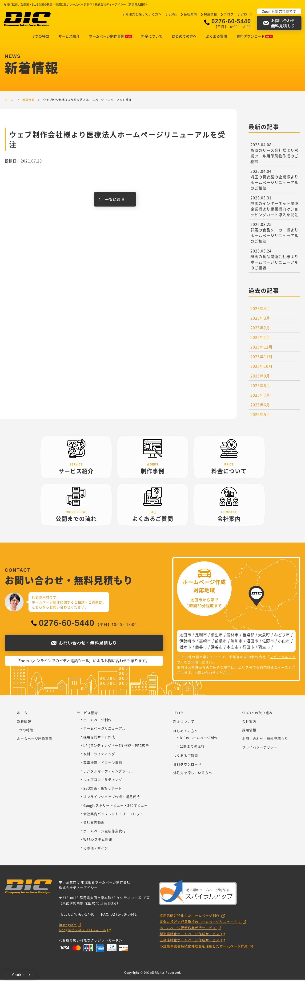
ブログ (229, 14)
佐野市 (268, 642)
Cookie (18, 974)
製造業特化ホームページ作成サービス (190, 935)
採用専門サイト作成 (99, 738)
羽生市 (264, 648)
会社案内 (190, 14)
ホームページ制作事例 (110, 37)
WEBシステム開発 (97, 840)
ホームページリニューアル (104, 729)
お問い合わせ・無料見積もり (265, 740)
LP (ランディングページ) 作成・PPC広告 (116, 746)
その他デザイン (95, 849)
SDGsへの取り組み (257, 714)
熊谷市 (201, 648)
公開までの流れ (192, 747)
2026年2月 (260, 329)
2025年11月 (261, 358)
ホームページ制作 (97, 721)
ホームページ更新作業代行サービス (188, 929)
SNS (244, 14)
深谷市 (217, 648)
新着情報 (24, 722)
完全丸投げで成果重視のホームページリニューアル (201, 923)
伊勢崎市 (187, 642)
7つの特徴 (41, 37)
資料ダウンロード (255, 37)
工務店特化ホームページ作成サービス (190, 941)
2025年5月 (260, 415)
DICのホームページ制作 (199, 739)
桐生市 (217, 636)
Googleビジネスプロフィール (82, 931)
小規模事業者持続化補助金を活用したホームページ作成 (204, 947)
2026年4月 (260, 310)
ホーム (22, 714)
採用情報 (210, 14)
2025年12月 (261, 348)
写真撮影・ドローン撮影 (102, 764)
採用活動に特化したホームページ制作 (190, 917)
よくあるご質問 (185, 756)
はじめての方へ (184, 37)
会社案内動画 (93, 823)
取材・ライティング (99, 755)
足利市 (201, 636)
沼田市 (252, 642)
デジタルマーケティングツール (108, 772)
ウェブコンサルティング (102, 780)
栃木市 (185, 648)
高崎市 (205, 642)
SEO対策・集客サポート (102, 789)
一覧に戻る (115, 200)
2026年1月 (260, 338)
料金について (151, 37)
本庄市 (233, 648)
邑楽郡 (248, 636)
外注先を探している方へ (143, 14)
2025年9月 (260, 377)
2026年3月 (260, 319)
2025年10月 (261, 367)
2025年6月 (260, 406)
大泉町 (264, 636)
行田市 (248, 648)
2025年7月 (260, 396)
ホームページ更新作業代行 (104, 832)
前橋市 (221, 642)
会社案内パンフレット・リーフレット (113, 815)
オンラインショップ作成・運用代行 (111, 798)
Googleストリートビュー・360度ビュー (115, 806)
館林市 (233, 636)
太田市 (185, 636)
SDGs (173, 14)
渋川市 (237, 642)
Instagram (68, 926)
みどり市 (282, 636)
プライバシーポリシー (259, 748)
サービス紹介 (69, 37)
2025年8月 (260, 387)
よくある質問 (216, 37)
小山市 (284, 642)
